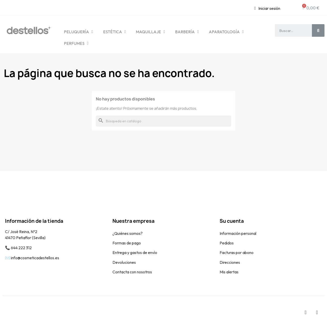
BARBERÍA (187, 31)
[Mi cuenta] (267, 8)
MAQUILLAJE (150, 31)
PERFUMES (76, 43)
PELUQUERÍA (78, 31)
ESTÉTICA (114, 31)
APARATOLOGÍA (226, 31)
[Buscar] (163, 121)
